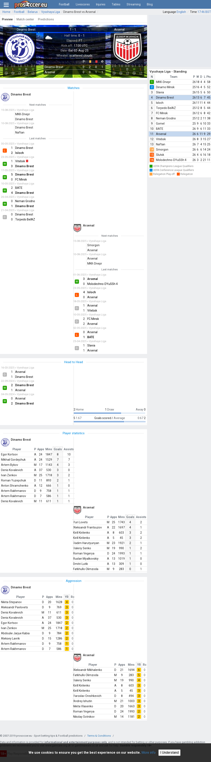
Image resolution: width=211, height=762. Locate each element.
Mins (48, 449)
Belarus (33, 12)
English (181, 12)
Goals (58, 449)
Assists (69, 449)
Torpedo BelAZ (166, 108)
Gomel (160, 123)
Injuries (100, 4)
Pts (208, 76)
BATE (159, 128)
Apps (40, 449)
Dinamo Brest (165, 97)
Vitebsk (161, 139)
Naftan (160, 144)
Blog (150, 4)
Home (6, 12)
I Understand (169, 753)
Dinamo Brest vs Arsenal (79, 12)
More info (148, 753)
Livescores (83, 4)
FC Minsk (162, 113)
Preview (7, 19)
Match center (25, 19)
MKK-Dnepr (163, 82)
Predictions (46, 19)
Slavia (160, 92)
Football (64, 4)
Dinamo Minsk (165, 87)
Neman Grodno (166, 118)
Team (173, 76)
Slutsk (160, 154)
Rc (72, 597)
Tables (116, 4)
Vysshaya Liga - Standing (168, 71)
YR (67, 597)
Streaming (134, 4)
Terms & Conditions (99, 735)
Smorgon (162, 149)
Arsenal (161, 134)
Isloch (160, 102)
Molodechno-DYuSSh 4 (171, 160)
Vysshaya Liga (50, 12)
